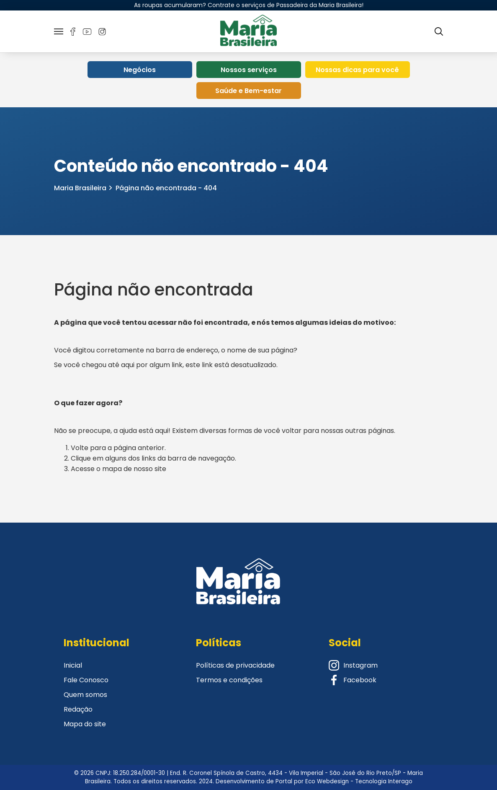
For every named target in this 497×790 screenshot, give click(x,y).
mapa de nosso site (134, 469)
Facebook (352, 680)
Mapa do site (85, 724)
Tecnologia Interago (383, 781)
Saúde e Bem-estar (248, 91)
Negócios (140, 70)
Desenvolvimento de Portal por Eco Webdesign (282, 781)
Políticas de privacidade (235, 665)
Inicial (73, 665)
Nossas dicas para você (357, 70)
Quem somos (85, 694)
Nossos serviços (249, 70)
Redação (78, 709)
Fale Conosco (86, 680)
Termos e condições (229, 680)
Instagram (353, 665)
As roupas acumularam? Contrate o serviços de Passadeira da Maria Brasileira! (248, 5)
